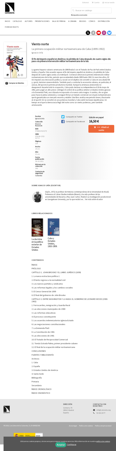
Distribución (104, 21)
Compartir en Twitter (71, 117)
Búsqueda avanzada (79, 15)
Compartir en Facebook (73, 121)
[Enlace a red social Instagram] (104, 33)
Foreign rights (12, 27)
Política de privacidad (103, 426)
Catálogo (17, 21)
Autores (28, 21)
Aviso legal (73, 426)
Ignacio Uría (37, 52)
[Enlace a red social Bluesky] (109, 33)
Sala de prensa (59, 21)
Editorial (85, 2)
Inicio (7, 21)
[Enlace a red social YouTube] (98, 33)
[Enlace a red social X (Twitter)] (88, 33)
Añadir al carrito (103, 128)
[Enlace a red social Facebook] (93, 33)
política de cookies (103, 441)
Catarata (38, 175)
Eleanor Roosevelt (38, 125)
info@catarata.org (103, 410)
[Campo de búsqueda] (91, 10)
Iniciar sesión (109, 2)
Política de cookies (86, 426)
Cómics (92, 21)
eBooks (82, 21)
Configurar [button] (71, 444)
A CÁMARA (72, 21)
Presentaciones (42, 21)
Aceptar (61, 444)
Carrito (95, 2)
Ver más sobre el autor (94, 199)
